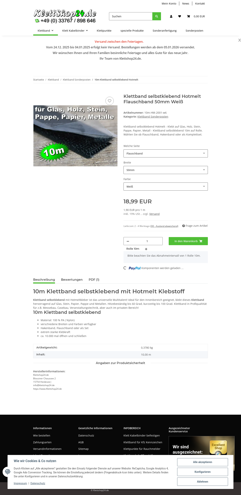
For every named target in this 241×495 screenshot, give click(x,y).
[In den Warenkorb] (36, 92)
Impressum (20, 483)
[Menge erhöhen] (146, 249)
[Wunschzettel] (179, 16)
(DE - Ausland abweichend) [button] (164, 226)
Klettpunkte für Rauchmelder (142, 449)
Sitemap (83, 449)
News (185, 3)
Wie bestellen (41, 435)
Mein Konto (169, 3)
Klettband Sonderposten (152, 116)
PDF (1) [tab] (94, 279)
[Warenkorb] (196, 16)
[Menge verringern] (128, 241)
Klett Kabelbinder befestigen (142, 435)
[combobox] (166, 153)
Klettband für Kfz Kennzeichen (143, 442)
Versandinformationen (47, 449)
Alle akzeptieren (202, 462)
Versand (154, 214)
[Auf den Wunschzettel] (109, 101)
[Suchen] (131, 16)
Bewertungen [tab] (72, 279)
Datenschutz (86, 435)
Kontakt (200, 3)
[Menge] (147, 241)
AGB (81, 442)
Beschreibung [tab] (44, 279)
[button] (171, 16)
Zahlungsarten (42, 442)
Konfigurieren (202, 471)
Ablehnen (202, 481)
